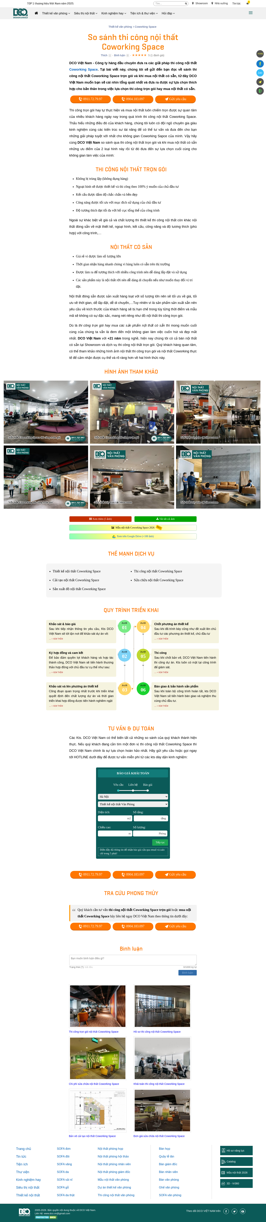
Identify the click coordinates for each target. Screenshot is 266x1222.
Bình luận (119, 55)
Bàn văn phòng (169, 1179)
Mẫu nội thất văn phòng (113, 1179)
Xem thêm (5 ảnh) (100, 519)
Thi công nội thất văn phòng (116, 1195)
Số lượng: (150, 831)
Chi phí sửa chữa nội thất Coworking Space (94, 1083)
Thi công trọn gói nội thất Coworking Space (93, 1031)
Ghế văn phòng (169, 1187)
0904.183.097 (133, 99)
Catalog (231, 1161)
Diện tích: (115, 816)
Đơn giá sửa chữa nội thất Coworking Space (159, 1136)
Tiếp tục (160, 842)
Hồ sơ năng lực (235, 1150)
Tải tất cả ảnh (165, 519)
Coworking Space (83, 69)
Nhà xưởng (220, 3)
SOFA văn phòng (170, 1195)
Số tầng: (150, 816)
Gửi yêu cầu (175, 99)
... (50, 638)
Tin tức (236, 4)
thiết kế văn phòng (119, 1187)
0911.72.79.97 (90, 99)
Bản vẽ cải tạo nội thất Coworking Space (92, 1136)
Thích (104, 55)
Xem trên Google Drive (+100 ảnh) (135, 536)
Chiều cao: (115, 831)
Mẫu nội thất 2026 (237, 1172)
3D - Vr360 (233, 1183)
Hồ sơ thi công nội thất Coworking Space (157, 1031)
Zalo (260, 73)
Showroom (200, 3)
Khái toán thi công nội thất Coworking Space (159, 1083)
